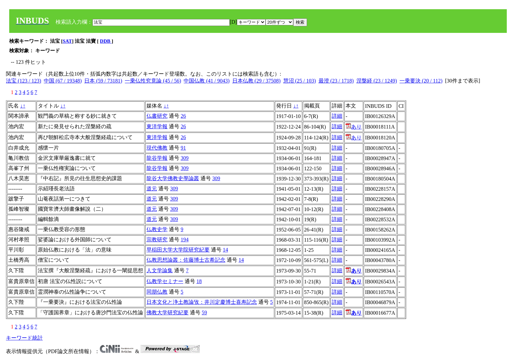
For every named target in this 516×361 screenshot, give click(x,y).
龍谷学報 (157, 158)
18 (199, 281)
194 (185, 239)
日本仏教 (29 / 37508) (256, 81)
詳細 (337, 116)
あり (354, 127)
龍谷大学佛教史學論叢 (172, 178)
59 (204, 312)
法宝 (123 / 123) (23, 81)
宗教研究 (157, 239)
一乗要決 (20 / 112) (421, 81)
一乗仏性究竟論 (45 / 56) (153, 81)
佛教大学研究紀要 (167, 312)
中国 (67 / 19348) (63, 81)
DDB (106, 41)
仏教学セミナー (164, 281)
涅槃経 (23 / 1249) (376, 81)
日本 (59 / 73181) (103, 81)
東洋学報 (157, 126)
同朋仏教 (157, 292)
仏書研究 (157, 116)
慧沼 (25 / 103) (299, 81)
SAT (67, 41)
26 (183, 116)
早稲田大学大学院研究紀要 (178, 250)
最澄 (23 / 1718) (336, 81)
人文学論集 (159, 270)
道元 (151, 188)
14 (225, 250)
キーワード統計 (24, 338)
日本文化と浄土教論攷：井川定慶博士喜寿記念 (201, 302)
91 (183, 148)
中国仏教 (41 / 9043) (206, 81)
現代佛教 (157, 148)
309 (185, 158)
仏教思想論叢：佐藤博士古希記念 (185, 260)
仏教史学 (157, 229)
